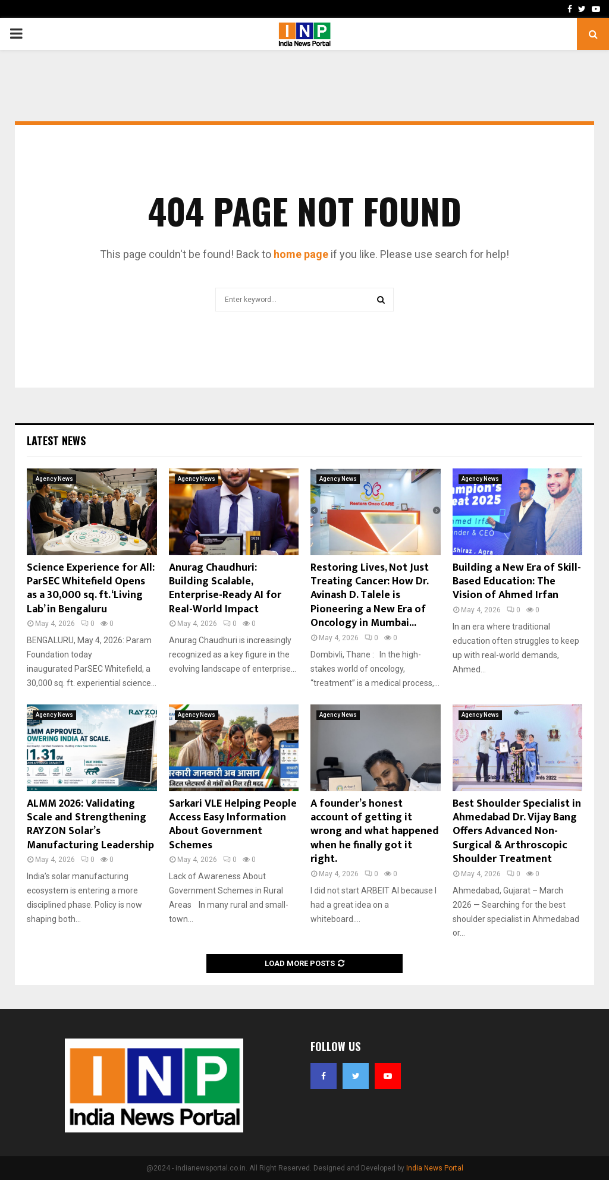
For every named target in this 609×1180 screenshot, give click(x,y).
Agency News (54, 479)
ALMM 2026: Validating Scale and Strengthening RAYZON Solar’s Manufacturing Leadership (90, 824)
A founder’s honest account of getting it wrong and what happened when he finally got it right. (374, 832)
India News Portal (434, 1168)
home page (301, 254)
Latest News (56, 440)
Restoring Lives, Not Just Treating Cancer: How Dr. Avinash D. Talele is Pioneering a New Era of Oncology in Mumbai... (369, 596)
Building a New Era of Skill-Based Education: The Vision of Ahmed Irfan (517, 582)
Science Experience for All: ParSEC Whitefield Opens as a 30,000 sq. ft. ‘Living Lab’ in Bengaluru (91, 588)
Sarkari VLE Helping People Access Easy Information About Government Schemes (233, 824)
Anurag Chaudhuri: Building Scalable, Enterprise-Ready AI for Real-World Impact (225, 588)
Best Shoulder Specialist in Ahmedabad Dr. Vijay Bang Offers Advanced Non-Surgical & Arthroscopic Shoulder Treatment (517, 832)
